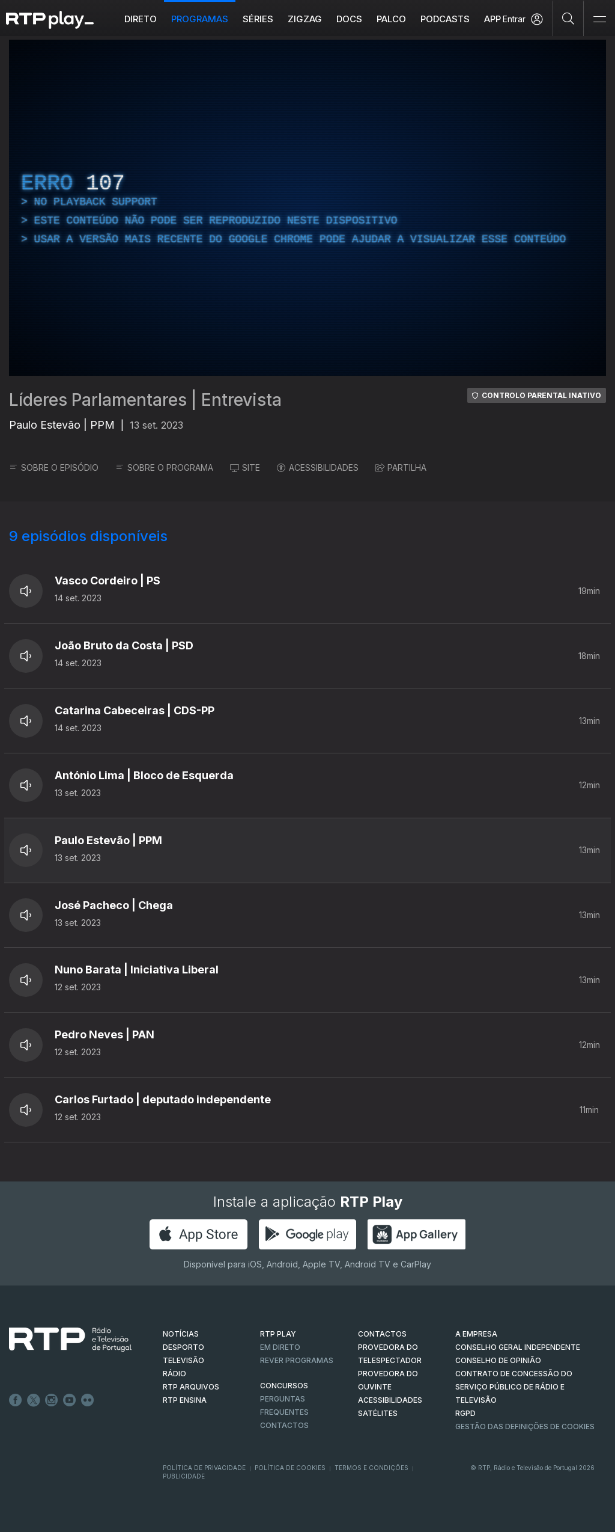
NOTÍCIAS (181, 1333)
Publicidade (184, 1476)
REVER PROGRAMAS (296, 1360)
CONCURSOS (284, 1385)
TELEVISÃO (183, 1360)
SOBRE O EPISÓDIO (53, 467)
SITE (245, 467)
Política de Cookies (290, 1467)
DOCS (349, 19)
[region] (307, 208)
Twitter (33, 1400)
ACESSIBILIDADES (318, 467)
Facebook (15, 1400)
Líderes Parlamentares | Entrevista (145, 400)
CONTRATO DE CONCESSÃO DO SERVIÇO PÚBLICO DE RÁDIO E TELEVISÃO (513, 1387)
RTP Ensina (185, 1400)
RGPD (465, 1413)
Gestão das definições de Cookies (525, 1426)
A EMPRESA (476, 1333)
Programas (199, 19)
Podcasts (445, 19)
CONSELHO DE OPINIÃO (498, 1360)
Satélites (378, 1413)
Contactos (284, 1425)
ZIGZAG (305, 19)
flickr (87, 1400)
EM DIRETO (280, 1347)
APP (492, 19)
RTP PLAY (278, 1333)
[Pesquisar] (568, 18)
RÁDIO (174, 1373)
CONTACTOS (382, 1333)
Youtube (69, 1400)
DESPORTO (183, 1347)
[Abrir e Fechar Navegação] (599, 19)
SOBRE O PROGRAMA (164, 467)
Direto (140, 19)
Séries (258, 19)
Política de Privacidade (204, 1467)
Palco (391, 19)
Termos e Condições (371, 1467)
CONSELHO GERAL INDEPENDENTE (517, 1347)
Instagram (51, 1400)
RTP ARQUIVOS (191, 1386)
